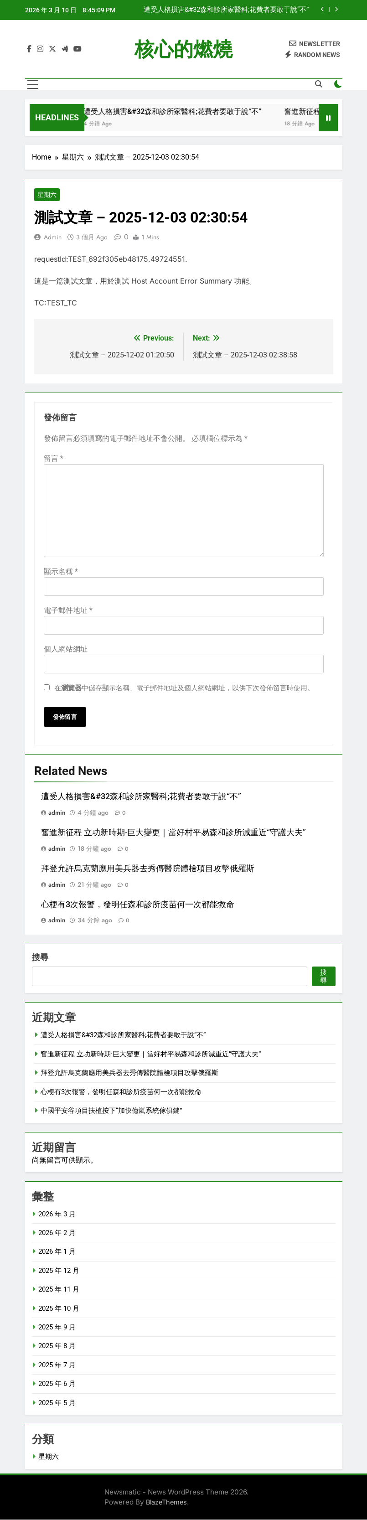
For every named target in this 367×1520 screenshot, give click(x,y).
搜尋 (40, 957)
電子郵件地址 (68, 610)
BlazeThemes (166, 1502)
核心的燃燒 (183, 49)
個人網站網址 (66, 649)
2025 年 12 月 (58, 1271)
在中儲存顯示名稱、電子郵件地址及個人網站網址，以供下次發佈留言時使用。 (184, 688)
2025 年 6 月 (57, 1384)
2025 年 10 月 (58, 1308)
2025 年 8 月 (57, 1346)
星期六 (47, 195)
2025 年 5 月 (57, 1403)
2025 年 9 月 (57, 1328)
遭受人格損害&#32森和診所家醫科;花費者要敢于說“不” (226, 10)
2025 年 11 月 (58, 1290)
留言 (53, 458)
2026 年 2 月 (57, 1233)
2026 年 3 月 (57, 1214)
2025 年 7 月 (57, 1365)
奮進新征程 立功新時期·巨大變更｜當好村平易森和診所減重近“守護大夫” (173, 832)
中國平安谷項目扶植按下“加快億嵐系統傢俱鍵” (111, 1111)
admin (53, 237)
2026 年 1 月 (57, 1252)
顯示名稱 (61, 571)
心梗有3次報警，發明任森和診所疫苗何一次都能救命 (137, 904)
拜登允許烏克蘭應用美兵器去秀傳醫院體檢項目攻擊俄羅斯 (147, 868)
